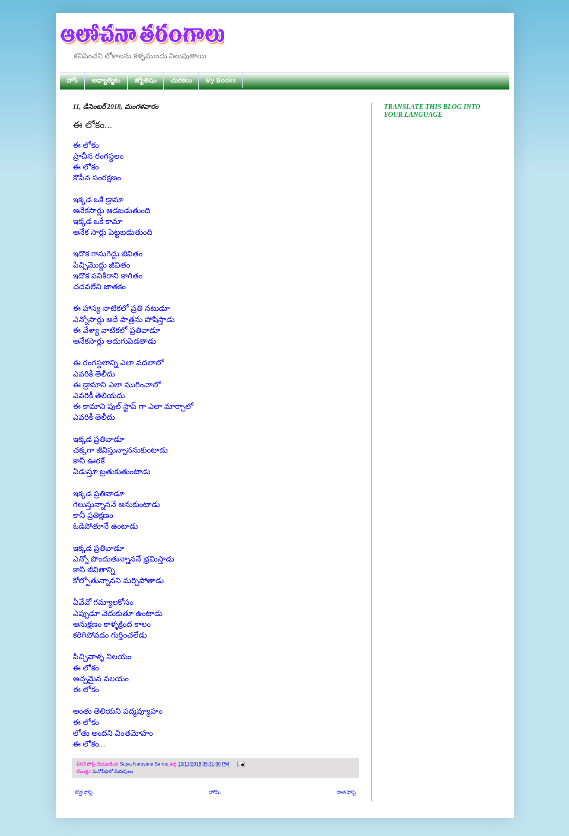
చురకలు (181, 80)
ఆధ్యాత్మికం (106, 80)
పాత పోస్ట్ (346, 792)
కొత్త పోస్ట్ (83, 792)
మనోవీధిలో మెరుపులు (113, 771)
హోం (72, 80)
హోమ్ (215, 792)
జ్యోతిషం (145, 80)
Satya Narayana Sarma (145, 763)
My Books (221, 80)
